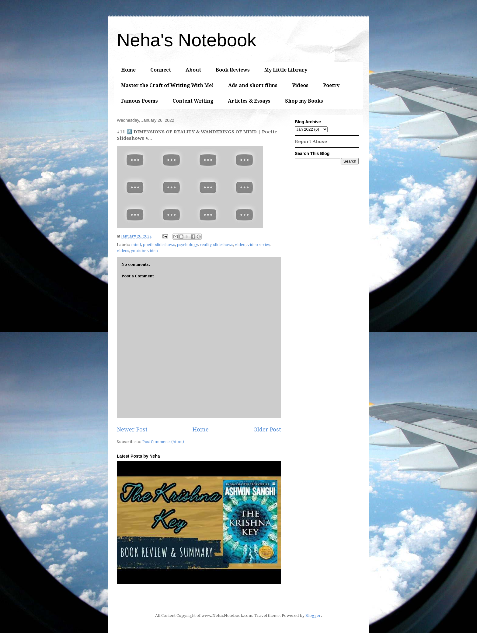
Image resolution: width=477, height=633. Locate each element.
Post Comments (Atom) (163, 441)
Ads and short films (252, 85)
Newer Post (132, 429)
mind (136, 244)
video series (258, 244)
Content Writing (192, 101)
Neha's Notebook (186, 40)
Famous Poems (139, 101)
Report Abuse (311, 141)
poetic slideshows (159, 244)
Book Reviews (233, 70)
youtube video (144, 250)
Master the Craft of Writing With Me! (167, 85)
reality (205, 244)
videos (123, 250)
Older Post (267, 429)
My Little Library (285, 70)
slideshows (223, 244)
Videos (300, 85)
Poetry (331, 85)
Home (128, 70)
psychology (187, 244)
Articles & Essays (249, 101)
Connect (160, 70)
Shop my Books (304, 101)
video (240, 244)
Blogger (313, 615)
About (193, 70)
